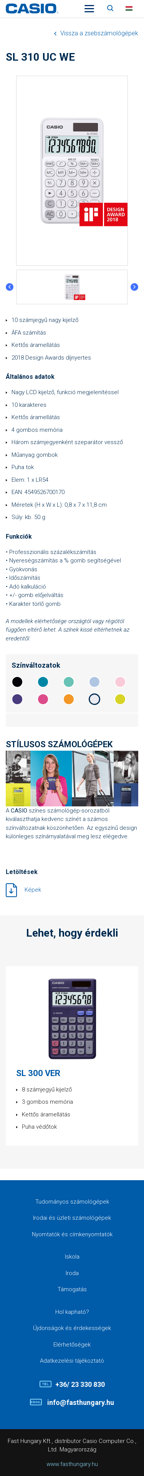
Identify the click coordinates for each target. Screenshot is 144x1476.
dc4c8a (43, 699)
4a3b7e (17, 699)
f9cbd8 (120, 682)
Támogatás (72, 1289)
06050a (17, 682)
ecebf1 (94, 699)
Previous (9, 287)
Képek (33, 889)
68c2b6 (68, 682)
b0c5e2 (94, 682)
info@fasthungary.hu (80, 1402)
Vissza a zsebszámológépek (99, 33)
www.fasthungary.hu (72, 1464)
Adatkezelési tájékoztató (72, 1360)
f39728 (68, 699)
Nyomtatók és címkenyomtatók (72, 1234)
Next (134, 287)
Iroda (72, 1273)
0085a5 (43, 682)
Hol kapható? (72, 1311)
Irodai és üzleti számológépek (72, 1217)
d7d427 (120, 699)
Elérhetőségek (72, 1344)
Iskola (72, 1256)
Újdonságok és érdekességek (72, 1328)
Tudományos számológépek (72, 1201)
